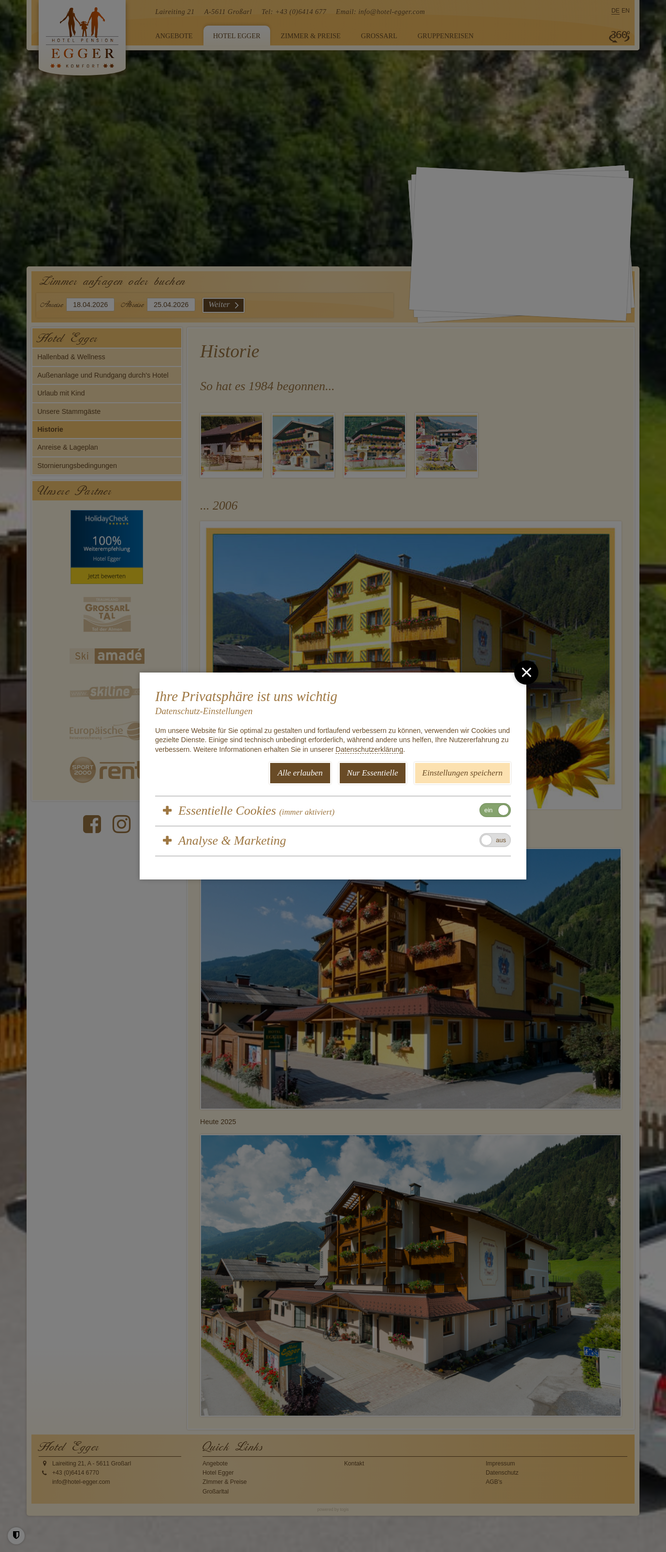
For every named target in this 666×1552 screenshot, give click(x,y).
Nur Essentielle (372, 772)
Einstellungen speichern (462, 772)
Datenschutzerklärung (369, 749)
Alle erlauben (300, 772)
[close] (526, 672)
